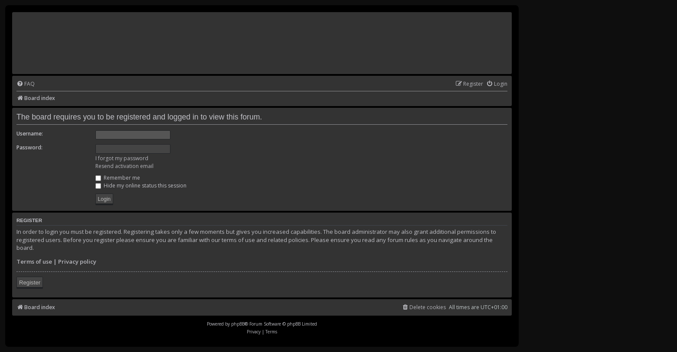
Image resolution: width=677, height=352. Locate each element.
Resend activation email (124, 166)
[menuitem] (25, 84)
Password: (29, 147)
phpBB (238, 324)
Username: (29, 133)
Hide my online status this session (140, 185)
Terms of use (34, 261)
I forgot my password (121, 158)
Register (29, 282)
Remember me (117, 177)
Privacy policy (77, 261)
